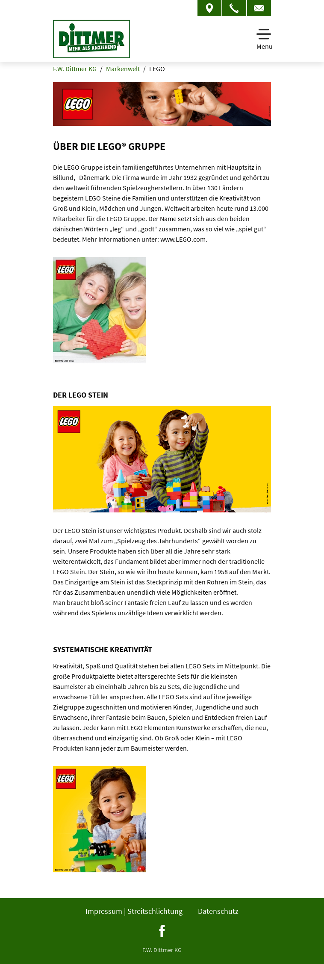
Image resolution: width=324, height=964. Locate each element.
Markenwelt (123, 68)
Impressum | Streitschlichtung (134, 911)
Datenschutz (218, 911)
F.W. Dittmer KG (75, 68)
